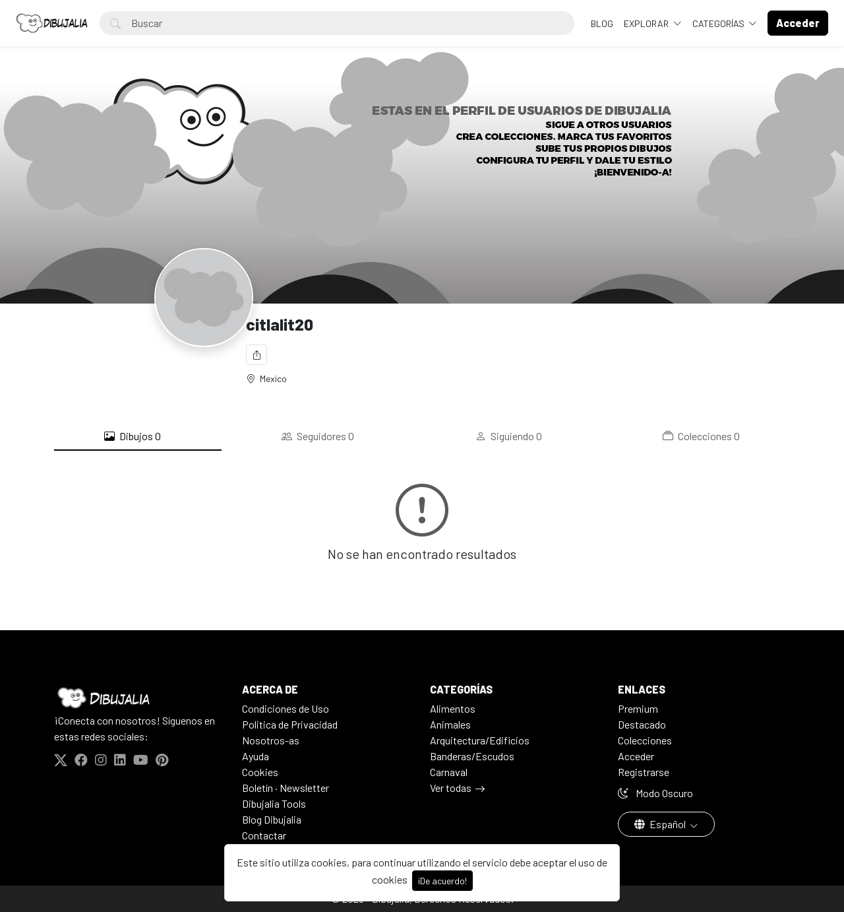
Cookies (260, 771)
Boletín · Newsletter (285, 787)
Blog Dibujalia (271, 819)
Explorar (647, 23)
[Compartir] (256, 354)
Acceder (636, 756)
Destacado (642, 724)
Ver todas (450, 787)
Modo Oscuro (655, 793)
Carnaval (448, 771)
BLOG (602, 23)
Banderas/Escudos (472, 756)
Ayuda (255, 756)
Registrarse (643, 771)
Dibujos (132, 436)
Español (661, 824)
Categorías (719, 23)
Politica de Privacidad (290, 724)
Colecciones (701, 436)
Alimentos (452, 708)
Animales (450, 724)
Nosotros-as (270, 740)
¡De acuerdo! (442, 880)
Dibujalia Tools (274, 803)
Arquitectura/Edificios (479, 740)
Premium (638, 708)
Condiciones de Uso (285, 708)
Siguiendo (508, 436)
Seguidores (318, 436)
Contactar (264, 835)
